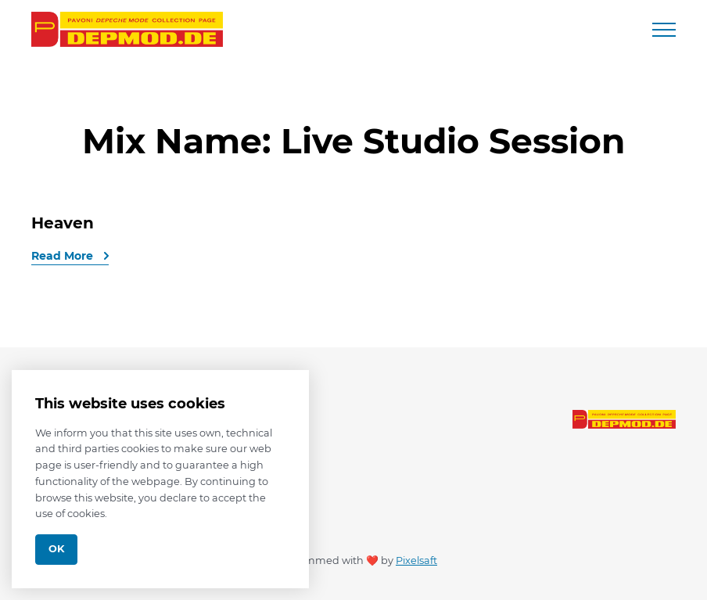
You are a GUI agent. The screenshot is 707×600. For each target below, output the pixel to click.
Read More (63, 256)
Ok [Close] (56, 549)
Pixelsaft (416, 560)
